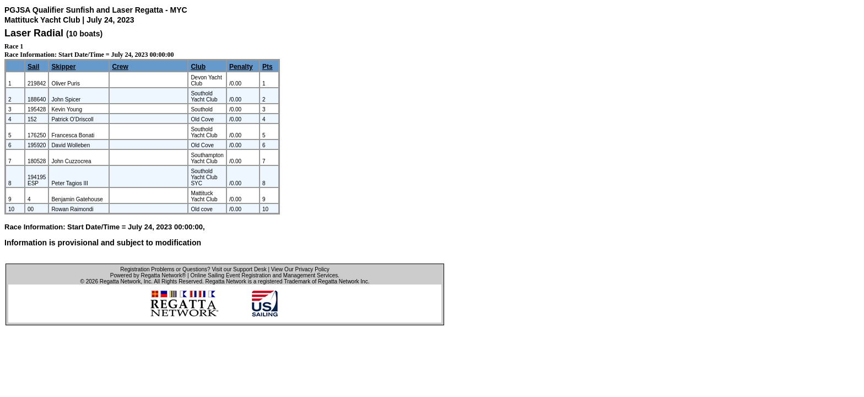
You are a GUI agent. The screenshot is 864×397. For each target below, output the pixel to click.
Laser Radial (33, 33)
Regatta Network (120, 281)
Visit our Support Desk (239, 269)
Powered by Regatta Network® (148, 275)
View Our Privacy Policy (300, 269)
